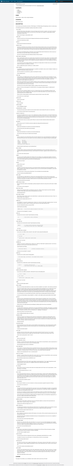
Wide (57, 1)
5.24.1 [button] (12, 1)
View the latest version (40, 5)
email (39, 463)
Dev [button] (15, 1)
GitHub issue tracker (35, 463)
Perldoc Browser (5, 1)
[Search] (66, 1)
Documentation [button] (19, 1)
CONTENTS (18, 7)
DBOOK (25, 463)
